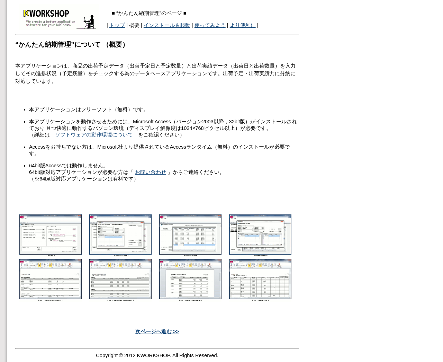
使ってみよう (210, 25)
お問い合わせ (150, 172)
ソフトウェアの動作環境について (94, 135)
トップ (117, 25)
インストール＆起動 (167, 25)
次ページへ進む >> (157, 331)
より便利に (243, 25)
